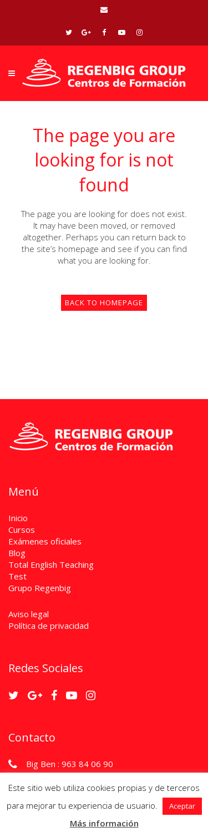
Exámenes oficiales (45, 541)
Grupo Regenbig (39, 587)
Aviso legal (28, 613)
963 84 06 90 (87, 763)
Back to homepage (104, 302)
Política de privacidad (48, 625)
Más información (104, 823)
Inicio (18, 517)
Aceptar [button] (182, 806)
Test (17, 576)
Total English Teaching (51, 564)
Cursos (21, 529)
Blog (17, 552)
